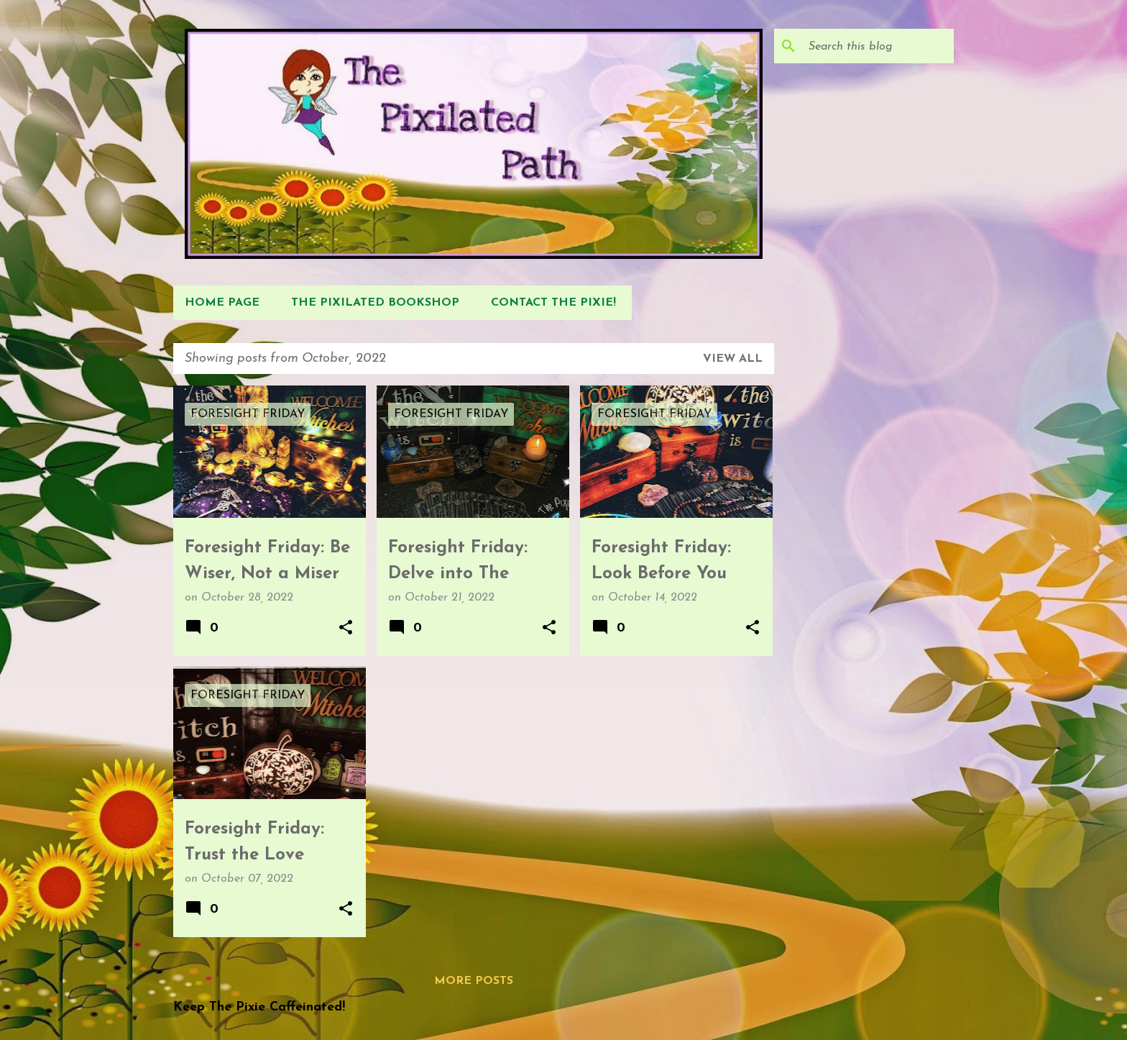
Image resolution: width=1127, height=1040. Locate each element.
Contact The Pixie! (553, 303)
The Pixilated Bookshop (375, 303)
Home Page (222, 303)
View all (733, 359)
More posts (473, 981)
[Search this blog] (878, 46)
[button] (345, 629)
